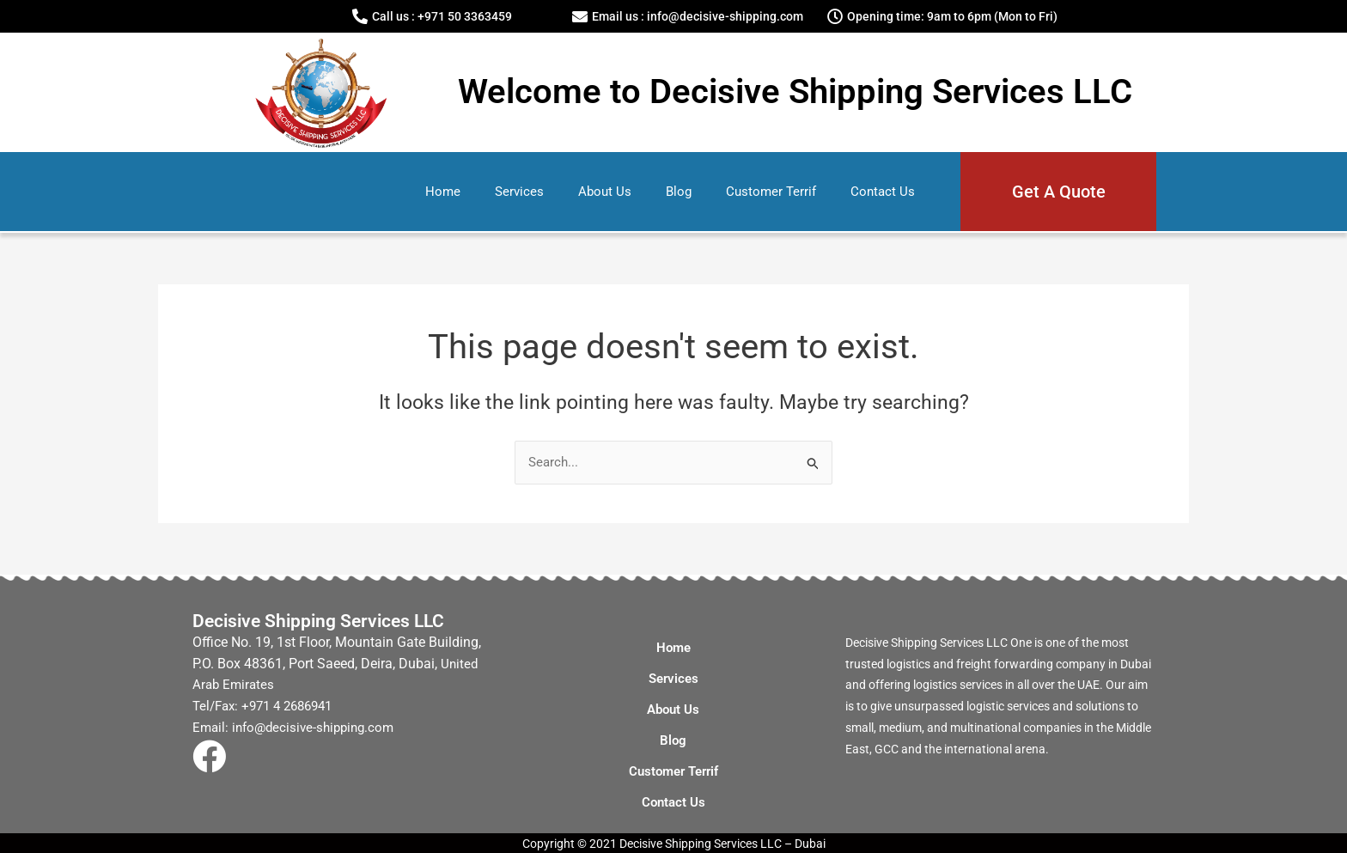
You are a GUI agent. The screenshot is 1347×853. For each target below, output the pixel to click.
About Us (604, 191)
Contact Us (882, 191)
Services (519, 191)
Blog (679, 191)
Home (442, 191)
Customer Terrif (771, 191)
